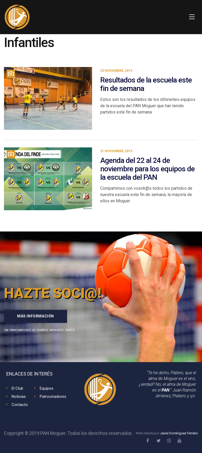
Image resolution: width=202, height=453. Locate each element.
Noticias (19, 396)
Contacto (20, 404)
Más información (35, 316)
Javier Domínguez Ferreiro (179, 433)
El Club (17, 388)
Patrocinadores (53, 396)
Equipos (46, 388)
